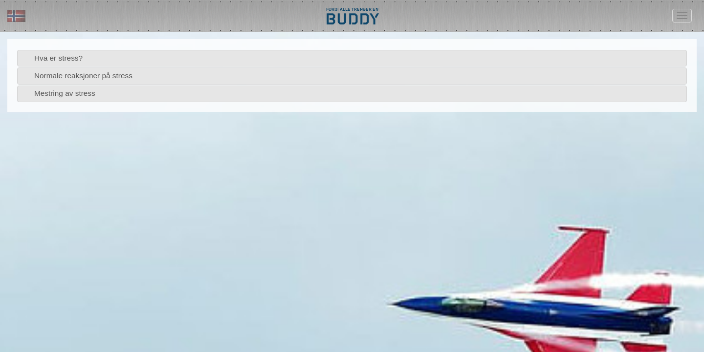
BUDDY (352, 18)
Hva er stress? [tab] (52, 58)
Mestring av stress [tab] (58, 93)
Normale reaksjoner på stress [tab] (77, 75)
